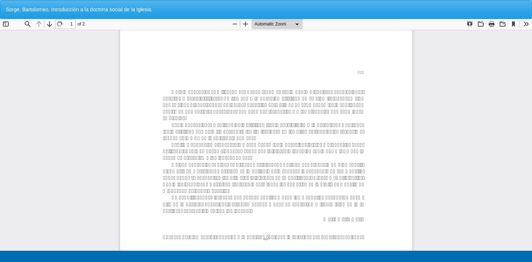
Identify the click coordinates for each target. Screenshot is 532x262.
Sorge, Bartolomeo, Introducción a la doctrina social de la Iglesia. (79, 9)
